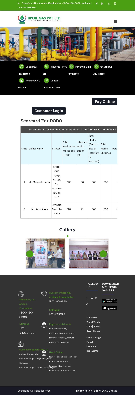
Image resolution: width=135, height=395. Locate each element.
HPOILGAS (23, 281)
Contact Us (92, 350)
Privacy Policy (83, 390)
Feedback (91, 346)
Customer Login (49, 110)
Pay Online (105, 101)
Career (96, 331)
